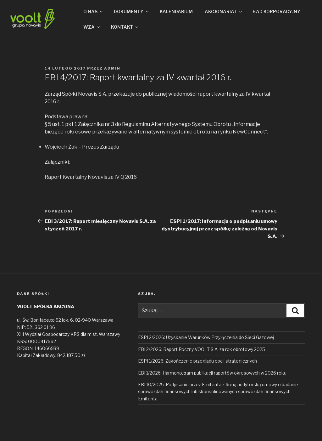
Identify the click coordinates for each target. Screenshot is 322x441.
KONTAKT (125, 27)
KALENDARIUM (176, 11)
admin (112, 68)
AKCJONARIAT (224, 11)
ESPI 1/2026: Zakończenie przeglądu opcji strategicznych (197, 361)
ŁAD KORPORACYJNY (276, 11)
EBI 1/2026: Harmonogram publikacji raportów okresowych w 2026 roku (212, 373)
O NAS (93, 11)
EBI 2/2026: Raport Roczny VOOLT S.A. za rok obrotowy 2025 (201, 349)
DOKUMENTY (131, 11)
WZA (92, 27)
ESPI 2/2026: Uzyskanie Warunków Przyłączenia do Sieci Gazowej (206, 337)
